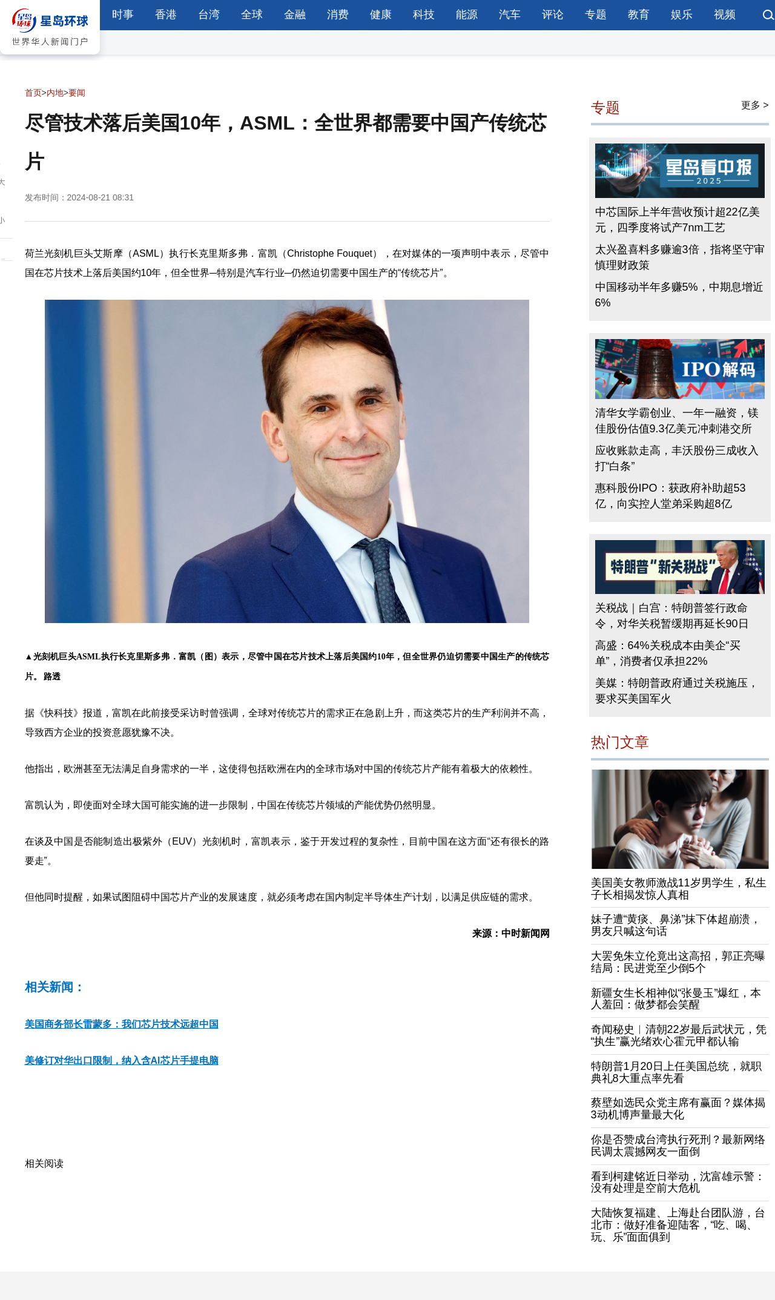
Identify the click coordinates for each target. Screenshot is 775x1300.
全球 (252, 14)
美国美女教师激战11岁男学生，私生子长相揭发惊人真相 (679, 889)
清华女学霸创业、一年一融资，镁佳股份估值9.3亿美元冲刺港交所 (677, 421)
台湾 (209, 14)
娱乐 (682, 14)
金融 (295, 14)
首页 (33, 92)
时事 (123, 14)
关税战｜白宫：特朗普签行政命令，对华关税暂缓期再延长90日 (672, 616)
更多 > (755, 105)
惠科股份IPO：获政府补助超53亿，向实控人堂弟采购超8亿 (670, 496)
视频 (725, 14)
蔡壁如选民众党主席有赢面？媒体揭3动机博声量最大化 (678, 1109)
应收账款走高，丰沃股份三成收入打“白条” (677, 458)
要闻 (76, 92)
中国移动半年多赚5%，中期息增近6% (679, 295)
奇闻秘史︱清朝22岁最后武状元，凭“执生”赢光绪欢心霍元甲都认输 (679, 1035)
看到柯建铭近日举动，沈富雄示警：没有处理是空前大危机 (678, 1182)
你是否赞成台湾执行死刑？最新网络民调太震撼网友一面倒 (678, 1145)
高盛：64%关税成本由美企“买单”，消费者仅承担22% (667, 653)
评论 (553, 14)
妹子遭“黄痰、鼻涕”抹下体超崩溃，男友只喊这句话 (676, 925)
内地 (55, 92)
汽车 (510, 14)
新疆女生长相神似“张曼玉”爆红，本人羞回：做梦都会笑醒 (676, 999)
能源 (467, 14)
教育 (639, 14)
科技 (424, 14)
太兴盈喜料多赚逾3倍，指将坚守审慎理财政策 (680, 257)
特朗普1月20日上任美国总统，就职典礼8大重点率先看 (676, 1072)
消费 (338, 14)
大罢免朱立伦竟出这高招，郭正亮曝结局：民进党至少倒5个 (678, 962)
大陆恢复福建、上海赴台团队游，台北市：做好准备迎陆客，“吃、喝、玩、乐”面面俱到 (678, 1225)
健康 (381, 14)
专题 (596, 14)
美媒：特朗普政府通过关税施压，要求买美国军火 (677, 691)
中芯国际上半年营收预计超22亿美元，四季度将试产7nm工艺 (677, 220)
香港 (166, 14)
